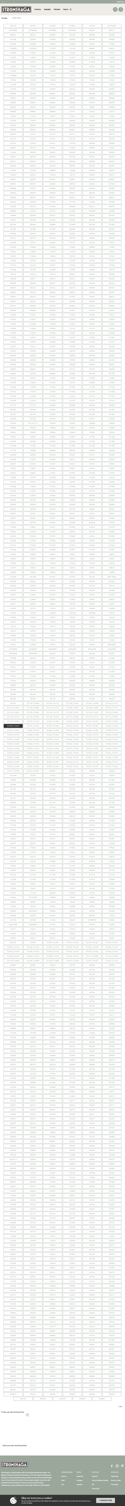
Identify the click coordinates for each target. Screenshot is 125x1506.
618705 (72, 644)
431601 (112, 1380)
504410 (13, 134)
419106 (33, 89)
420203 (53, 328)
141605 (72, 1182)
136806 (13, 215)
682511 (112, 30)
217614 (112, 875)
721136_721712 (13, 717)
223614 (112, 1195)
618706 (92, 644)
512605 (112, 658)
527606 (72, 1222)
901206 (53, 1137)
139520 (13, 617)
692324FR (33, 911)
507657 (13, 220)
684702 (112, 206)
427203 (33, 983)
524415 (53, 1046)
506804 (72, 405)
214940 (92, 62)
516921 (92, 667)
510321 (92, 242)
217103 (112, 387)
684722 (72, 157)
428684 (112, 1164)
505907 (112, 288)
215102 (72, 328)
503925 (33, 161)
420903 (72, 373)
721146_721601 (13, 712)
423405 (112, 500)
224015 (53, 1186)
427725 (33, 997)
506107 (33, 292)
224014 (72, 1186)
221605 (72, 802)
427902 (92, 1001)
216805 (92, 382)
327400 (33, 229)
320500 (33, 215)
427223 (53, 983)
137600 (13, 270)
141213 (72, 1010)
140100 (33, 906)
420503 (33, 355)
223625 (92, 1195)
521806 (13, 784)
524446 (13, 1055)
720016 (72, 423)
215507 (112, 410)
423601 (112, 509)
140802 (72, 897)
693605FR (92, 649)
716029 (112, 635)
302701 (13, 464)
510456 (53, 247)
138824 (13, 554)
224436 (112, 1308)
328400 (13, 455)
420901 (33, 369)
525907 (72, 1218)
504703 (72, 283)
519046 (13, 848)
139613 (13, 622)
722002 (13, 888)
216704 (92, 893)
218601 (33, 468)
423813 (53, 581)
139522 (33, 631)
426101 (53, 839)
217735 (92, 396)
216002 (53, 342)
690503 (13, 1019)
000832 (92, 130)
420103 (72, 351)
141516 (53, 1231)
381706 (13, 224)
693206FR (112, 644)
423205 (33, 504)
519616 (13, 830)
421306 (13, 577)
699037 (33, 179)
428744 (33, 1141)
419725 (112, 139)
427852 (112, 1006)
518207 (13, 938)
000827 (112, 125)
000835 (92, 771)
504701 (53, 283)
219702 (112, 595)
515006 (112, 491)
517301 (13, 676)
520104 (33, 821)
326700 (92, 89)
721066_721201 (92, 730)
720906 (53, 437)
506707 (33, 297)
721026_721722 (72, 762)
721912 (53, 888)
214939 (112, 57)
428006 (13, 1028)
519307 (112, 830)
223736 (53, 1200)
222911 (92, 1114)
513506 (72, 541)
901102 (112, 793)
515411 (92, 662)
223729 (92, 1254)
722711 (112, 1015)
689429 (13, 197)
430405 (53, 1317)
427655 (33, 1001)
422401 (112, 653)
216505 (92, 378)
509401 (112, 229)
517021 (53, 671)
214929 (92, 57)
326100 (33, 71)
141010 (92, 775)
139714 (13, 626)
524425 (112, 1046)
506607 (13, 297)
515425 (112, 662)
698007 (92, 48)
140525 (53, 933)
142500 (112, 1168)
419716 (92, 134)
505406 (72, 306)
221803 (53, 1073)
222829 (33, 1164)
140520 (33, 933)
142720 (112, 1335)
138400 (13, 572)
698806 (112, 107)
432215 (13, 1394)
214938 (72, 53)
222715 (33, 1204)
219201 (53, 464)
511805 (53, 446)
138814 (33, 554)
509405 (13, 233)
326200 (53, 71)
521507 (72, 784)
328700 (72, 450)
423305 (13, 504)
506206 (53, 292)
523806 (33, 970)
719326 (112, 116)
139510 (112, 613)
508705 (72, 658)
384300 (72, 1376)
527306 (92, 1173)
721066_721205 (72, 730)
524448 (92, 1051)
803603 (72, 920)
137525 (92, 265)
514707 (112, 473)
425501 (53, 843)
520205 (13, 821)
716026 (33, 640)
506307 (72, 292)
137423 (33, 260)
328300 (33, 455)
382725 (53, 1064)
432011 (92, 1390)
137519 (53, 265)
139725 (72, 626)
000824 (53, 125)
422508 (13, 581)
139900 (92, 906)
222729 (112, 1159)
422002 (112, 532)
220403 (13, 870)
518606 (72, 861)
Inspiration (47, 9)
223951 (33, 1344)
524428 (92, 1046)
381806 (33, 224)
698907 (92, 179)
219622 (33, 595)
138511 (92, 568)
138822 (13, 559)
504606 (33, 283)
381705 (53, 699)
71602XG (13, 48)
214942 (53, 66)
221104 (53, 807)
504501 (72, 274)
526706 (112, 1268)
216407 (13, 351)
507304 (112, 414)
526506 (112, 1218)
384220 (33, 1376)
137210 (33, 75)
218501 (53, 468)
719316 (112, 111)
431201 (33, 1380)
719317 (53, 116)
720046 (72, 428)
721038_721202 (72, 744)
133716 (72, 175)
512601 (13, 662)
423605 (72, 500)
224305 (33, 1331)
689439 (53, 193)
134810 (53, 256)
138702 (33, 635)
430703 (112, 1313)
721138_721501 (92, 712)
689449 (92, 188)
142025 (72, 1263)
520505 (112, 811)
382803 (72, 1064)
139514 (92, 626)
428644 (13, 1141)
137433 (72, 260)
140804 (112, 1286)
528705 (33, 1358)
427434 (33, 992)
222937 (13, 1123)
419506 (72, 148)
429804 (53, 1286)
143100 (72, 1340)
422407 (92, 915)
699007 (72, 179)
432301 (53, 1394)
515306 (53, 491)
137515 (33, 265)
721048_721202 (72, 739)
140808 (53, 897)
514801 (33, 527)
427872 (33, 1010)
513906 (112, 536)
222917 (92, 1119)
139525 (72, 631)
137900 (72, 270)
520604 (92, 811)
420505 (53, 360)
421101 (72, 369)
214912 (112, 62)
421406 (112, 437)
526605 (72, 1173)
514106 (53, 532)
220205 (72, 870)
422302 (92, 653)
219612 (72, 595)
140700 (92, 933)
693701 (53, 1349)
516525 (92, 477)
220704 (13, 811)
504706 (112, 283)
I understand (105, 1500)
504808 (72, 301)
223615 (72, 1195)
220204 (72, 893)
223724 (92, 1250)
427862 (13, 1010)
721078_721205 (112, 721)
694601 (33, 1353)
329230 (53, 590)
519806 (92, 821)
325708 (13, 44)
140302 (72, 902)
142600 (33, 1218)
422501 (92, 518)
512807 (72, 550)
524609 (53, 1055)
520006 (53, 821)
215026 (33, 324)
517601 (13, 681)
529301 (92, 1358)
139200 (33, 613)
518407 (112, 861)
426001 (72, 839)
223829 (13, 1259)
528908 (72, 1331)
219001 (92, 464)
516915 (33, 667)
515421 (13, 667)
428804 (53, 1150)
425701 (13, 843)
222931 (13, 1119)
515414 (92, 825)
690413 (33, 1019)
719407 (112, 247)
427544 (92, 988)
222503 (72, 1073)
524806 (33, 1037)
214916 (53, 1096)
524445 (112, 1051)
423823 (33, 581)
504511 (33, 279)
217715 (13, 405)
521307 (112, 784)
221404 (112, 802)
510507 (53, 297)
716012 (92, 640)
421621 (72, 455)
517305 (33, 676)
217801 (72, 473)
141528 (13, 1236)
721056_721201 (33, 739)
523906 (53, 970)
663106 (112, 1128)
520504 (13, 816)
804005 (33, 1182)
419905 (53, 355)
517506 (92, 676)
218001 (33, 473)
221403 (13, 1078)
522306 (33, 780)
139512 (13, 631)
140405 (33, 902)
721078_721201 (13, 726)
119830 (92, 1177)
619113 (72, 134)
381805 (92, 699)
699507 (13, 184)
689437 (72, 193)
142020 (53, 1263)
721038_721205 (92, 744)
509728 (72, 238)
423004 (92, 509)
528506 (92, 1353)
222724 (53, 1105)
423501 (13, 513)
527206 (13, 1263)
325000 (53, 35)
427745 (53, 997)
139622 (33, 617)
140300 (112, 902)
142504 (33, 1173)
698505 (112, 93)
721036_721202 (72, 748)
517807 (53, 866)
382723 (33, 1064)
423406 (92, 495)
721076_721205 (112, 726)
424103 (112, 581)
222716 (72, 1110)
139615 (92, 617)
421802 (33, 536)
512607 (112, 550)
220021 (112, 599)
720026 (112, 423)
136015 (33, 175)
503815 (112, 161)
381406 (72, 220)
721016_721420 (52, 757)
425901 (92, 839)
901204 (13, 793)
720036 (33, 428)
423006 (53, 500)
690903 (112, 1019)
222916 (33, 1123)
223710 (13, 1272)
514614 (13, 522)
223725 (33, 1254)
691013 (92, 1024)
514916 (13, 495)
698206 (33, 93)
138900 (92, 608)
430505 (72, 1317)
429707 (23, 1399)
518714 (13, 857)
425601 (33, 843)
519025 (112, 848)
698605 (13, 102)
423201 (72, 513)
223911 (13, 1295)
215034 (92, 324)
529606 (92, 1362)
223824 (13, 1254)
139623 (112, 617)
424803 (92, 681)
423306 (112, 495)
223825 (72, 1254)
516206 (72, 482)
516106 (92, 482)
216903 (33, 387)
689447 (112, 188)
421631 (13, 703)
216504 (13, 897)
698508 (92, 93)
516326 (53, 482)
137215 (53, 75)
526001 (92, 1218)
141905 (92, 1182)
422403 (72, 915)
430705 (112, 1317)
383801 (53, 1141)
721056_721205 (13, 739)
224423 (33, 1308)
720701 (13, 437)
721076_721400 (52, 726)
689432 (33, 193)
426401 (112, 834)
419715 (13, 139)
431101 (13, 1344)
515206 (72, 491)
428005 (112, 1024)
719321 (72, 116)
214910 (33, 62)
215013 (92, 419)
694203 (33, 1024)
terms (30, 1503)
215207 (92, 333)
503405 (72, 166)
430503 (72, 1313)
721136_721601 (33, 717)
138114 (33, 563)
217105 (92, 387)
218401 (72, 468)
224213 (92, 1322)
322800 (82, 1399)
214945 (13, 71)
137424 (72, 563)
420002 (92, 360)
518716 (72, 857)
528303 (92, 1367)
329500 (72, 1227)
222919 (92, 1123)
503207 (112, 166)
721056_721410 (92, 735)
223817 (53, 1250)
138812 (33, 559)
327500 (13, 459)
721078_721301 (72, 721)
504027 (112, 157)
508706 (92, 658)
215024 (112, 319)
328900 (33, 450)
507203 (53, 414)
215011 (112, 315)
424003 (92, 581)
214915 (72, 66)
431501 (92, 1380)
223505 (13, 1177)
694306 (112, 120)
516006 (112, 482)
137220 (112, 75)
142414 (92, 1290)
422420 (112, 911)
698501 (53, 93)
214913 (112, 53)
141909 (112, 1182)
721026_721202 (33, 766)
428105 (72, 1028)
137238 (13, 84)
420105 (92, 355)
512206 (72, 441)
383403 (92, 1132)
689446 (53, 188)
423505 (92, 500)
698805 (13, 111)
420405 (33, 360)
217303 (72, 392)
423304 (33, 509)
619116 (33, 134)
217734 (112, 870)
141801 (33, 1263)
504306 (112, 143)
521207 (13, 789)
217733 (112, 396)
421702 (53, 536)
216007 (72, 342)
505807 (92, 288)
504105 (33, 148)
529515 (72, 1362)
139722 (112, 622)
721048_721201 (112, 739)
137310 (13, 568)
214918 (33, 53)
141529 (92, 1231)
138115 (13, 274)
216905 (13, 387)
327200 (112, 224)
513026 (92, 545)
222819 (112, 1204)
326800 (53, 224)
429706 (92, 1277)
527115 (33, 1213)
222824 (92, 1105)
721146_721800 (92, 708)
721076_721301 (72, 726)
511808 (72, 446)
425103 (33, 685)
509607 (92, 233)
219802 (33, 599)
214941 (72, 315)
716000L (111, 71)
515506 (112, 486)
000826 (92, 125)
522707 (72, 965)
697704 (13, 26)
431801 (33, 1385)
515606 (92, 486)
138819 (72, 554)
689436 (13, 193)
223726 (33, 1245)
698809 (53, 111)
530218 (13, 1376)
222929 (112, 1123)
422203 (72, 653)
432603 (43, 1399)
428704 (33, 1209)
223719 (13, 1277)
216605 (13, 382)
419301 (112, 148)
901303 (112, 789)
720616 (72, 432)
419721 (53, 143)
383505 (112, 1132)
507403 (13, 419)
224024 (33, 1191)
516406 (72, 486)
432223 (72, 1390)
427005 (33, 920)
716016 (53, 640)
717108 (72, 202)
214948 (92, 53)
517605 (112, 676)
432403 (72, 1394)
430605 (92, 1317)
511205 (112, 446)
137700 (33, 270)
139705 (72, 622)
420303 (112, 351)
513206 (33, 545)
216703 (72, 382)
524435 (53, 1051)
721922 (112, 888)
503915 (53, 161)
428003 (53, 1028)
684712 (92, 206)
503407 (53, 152)
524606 (92, 1055)
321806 (72, 211)
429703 (112, 1394)
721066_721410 (33, 730)
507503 (53, 419)
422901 (13, 518)
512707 (92, 550)
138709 (72, 635)
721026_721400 (13, 766)
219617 (92, 595)
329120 (92, 586)
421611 (92, 455)
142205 (72, 1241)
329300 (53, 1195)
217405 (92, 392)
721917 (72, 888)
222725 (72, 1159)
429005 (33, 1155)
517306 (53, 676)
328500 (112, 450)
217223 (53, 392)
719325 (33, 120)
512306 (53, 441)
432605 (62, 1399)
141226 (72, 1015)
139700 (33, 622)
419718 (72, 139)
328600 (92, 450)
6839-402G (111, 577)
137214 (72, 1281)
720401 (33, 432)
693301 (13, 1349)
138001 (92, 270)
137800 (53, 270)
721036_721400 (52, 748)
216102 (92, 342)
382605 (112, 699)
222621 (53, 938)
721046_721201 (92, 753)
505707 (72, 288)
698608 (112, 98)
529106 (112, 1331)
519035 (53, 848)
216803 (112, 382)
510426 (13, 247)
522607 (53, 965)
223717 (72, 1272)
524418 (33, 1046)
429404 (92, 1146)
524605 (72, 1055)
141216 (112, 1010)
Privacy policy (95, 1488)
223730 (33, 1200)
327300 (13, 229)
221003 (112, 1082)
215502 (112, 333)
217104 (33, 893)
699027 (13, 179)
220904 (92, 807)
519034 (33, 848)
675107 (53, 924)
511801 (33, 446)
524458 (33, 1128)
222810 (33, 1101)
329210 (13, 590)
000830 (53, 130)
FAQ (93, 1484)
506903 (92, 405)
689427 (33, 197)
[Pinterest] (122, 1466)
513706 (33, 541)
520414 (72, 816)
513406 (92, 541)
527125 (53, 1213)
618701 (53, 644)
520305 (92, 816)
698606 (72, 102)
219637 (112, 938)
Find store (57, 9)
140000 (72, 906)
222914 (33, 1119)
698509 (33, 98)
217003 (72, 387)
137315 (33, 84)
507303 (92, 414)
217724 (33, 875)
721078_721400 (52, 721)
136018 (13, 175)
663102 (92, 1128)
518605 (53, 861)
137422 (13, 260)
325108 (13, 39)
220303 (53, 870)
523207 (92, 974)
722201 (72, 884)
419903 (33, 351)
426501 (92, 834)
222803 (33, 1078)
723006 (72, 1191)
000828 (13, 130)
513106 (53, 545)
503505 (53, 166)
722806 (53, 1132)
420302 (33, 364)
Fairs (62, 1484)
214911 (72, 310)
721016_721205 (13, 771)
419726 (33, 143)
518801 (112, 852)
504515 (72, 279)
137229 (33, 80)
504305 (92, 143)
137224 (92, 1263)
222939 (13, 1128)
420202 (13, 364)
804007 (112, 1177)
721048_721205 (92, 739)
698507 (13, 98)
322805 (102, 1399)
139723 (33, 1236)
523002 (13, 970)
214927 (13, 1096)
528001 (112, 1213)
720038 (13, 428)
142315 (72, 1290)
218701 (13, 468)
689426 (92, 193)
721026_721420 (92, 762)
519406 (53, 830)
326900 (92, 229)
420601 (92, 364)
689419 (92, 197)
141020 (72, 775)
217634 (13, 875)
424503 (33, 681)
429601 (53, 1277)
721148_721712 (52, 708)
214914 (92, 310)
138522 (72, 559)
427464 (92, 992)
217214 (92, 879)
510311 (72, 242)
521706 (33, 784)
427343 (13, 983)
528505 (72, 1353)
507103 (13, 414)
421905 (92, 532)
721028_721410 (92, 757)
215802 (92, 337)
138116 (33, 274)
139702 (53, 622)
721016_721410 (92, 766)
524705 (13, 1037)
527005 (13, 1213)
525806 (72, 1091)
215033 (13, 423)
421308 (33, 577)
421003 (92, 373)
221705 (53, 802)
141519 (33, 1231)
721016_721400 (13, 757)
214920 (53, 62)
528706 (53, 1358)
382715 (13, 1064)
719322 (92, 116)
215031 (72, 324)
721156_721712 (112, 703)
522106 (72, 780)
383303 (72, 1132)
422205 (53, 653)
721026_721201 (72, 766)
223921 (13, 1186)
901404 (53, 789)
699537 (53, 301)
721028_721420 (13, 753)
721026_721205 (52, 766)
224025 (13, 1191)
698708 (112, 102)
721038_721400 (52, 744)
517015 (112, 667)
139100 (13, 613)
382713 (112, 1060)
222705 (13, 1069)
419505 (72, 378)
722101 (92, 884)
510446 (33, 247)
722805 (33, 1132)
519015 (53, 852)
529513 (53, 1362)
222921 (112, 1114)
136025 (92, 170)
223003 (33, 1146)
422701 (53, 518)
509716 (13, 238)
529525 (33, 1362)
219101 (72, 464)
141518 (72, 1231)
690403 (53, 1019)
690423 (72, 1024)
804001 (13, 1182)
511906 (112, 441)
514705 (112, 522)
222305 (72, 798)
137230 (72, 80)
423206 (13, 500)
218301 (92, 468)
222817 (33, 1110)
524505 (33, 1055)
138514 (33, 568)
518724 (92, 857)
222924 (53, 1119)
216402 (112, 346)
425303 (72, 685)
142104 (13, 1241)
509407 (53, 233)
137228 (53, 80)
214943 (53, 57)
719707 (53, 252)
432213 (33, 1394)
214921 (112, 310)
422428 (13, 915)
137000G (13, 75)
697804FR (92, 920)
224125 (72, 1326)
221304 (13, 807)
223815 (53, 1254)
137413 (92, 256)
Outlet (63, 1480)
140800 (112, 897)
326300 (72, 71)
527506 (13, 1150)
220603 (92, 1078)
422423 (33, 915)
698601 (72, 98)
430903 (33, 1317)
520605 (72, 811)
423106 (33, 500)
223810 (112, 1241)
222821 (13, 1105)
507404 (33, 419)
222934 (72, 1119)
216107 (112, 342)
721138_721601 (72, 712)
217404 (33, 879)
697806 (72, 26)
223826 (72, 1245)
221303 (13, 1087)
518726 (33, 861)
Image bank (80, 1476)
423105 (53, 504)
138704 (13, 635)
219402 (72, 590)
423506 (72, 495)
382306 (92, 694)
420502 (72, 364)
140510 (112, 929)
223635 (33, 1159)
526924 (72, 1209)
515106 (92, 491)
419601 (53, 148)
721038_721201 (112, 744)
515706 (53, 486)
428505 (53, 1060)
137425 (53, 260)
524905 (112, 1037)
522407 (13, 965)
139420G (92, 613)
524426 (13, 1051)
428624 (53, 1164)
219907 (92, 599)
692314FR (13, 924)
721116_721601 (112, 717)
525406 (72, 1087)
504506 (13, 279)
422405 (53, 522)
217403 (112, 392)
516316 (33, 482)
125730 (72, 608)
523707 (72, 979)
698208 (13, 93)
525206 (92, 1042)
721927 (13, 893)
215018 (72, 319)
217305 (92, 410)
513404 (112, 821)
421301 (53, 577)
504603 (112, 279)
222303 (112, 1073)
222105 (112, 798)
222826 (13, 1114)
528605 (112, 1353)
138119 (53, 274)
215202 (112, 328)
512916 (33, 550)
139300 (53, 613)
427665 (53, 1001)
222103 (92, 1069)
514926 (33, 495)
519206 (13, 834)
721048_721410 (52, 739)
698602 (92, 98)
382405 (33, 699)
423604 (92, 504)
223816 (53, 1245)
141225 (13, 1015)
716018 (92, 44)
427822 (53, 1006)
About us (63, 1476)
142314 (53, 1290)
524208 (13, 974)
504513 (53, 279)
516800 (33, 644)
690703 (72, 1019)
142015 (53, 1281)
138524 (53, 559)
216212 (13, 346)
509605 (72, 233)
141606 (53, 1182)
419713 (33, 139)
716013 (13, 644)
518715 (33, 857)
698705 (13, 107)
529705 (112, 1362)
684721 (92, 157)
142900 (33, 1340)
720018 (53, 423)
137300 (53, 1033)
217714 (92, 875)
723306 (13, 1195)
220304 (53, 893)
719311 (72, 111)
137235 (92, 80)
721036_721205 (92, 748)
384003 (53, 1335)
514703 (53, 1024)
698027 (13, 301)
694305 (13, 125)
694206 (72, 120)
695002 (33, 202)
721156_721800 (92, 703)
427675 (72, 1001)
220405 (112, 866)
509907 (112, 238)
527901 (92, 1213)
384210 (53, 1376)
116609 (92, 84)
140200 (13, 906)
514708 (92, 473)
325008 (112, 35)
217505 (13, 396)
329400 (53, 1227)
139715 (53, 626)
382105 (53, 694)
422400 (72, 522)
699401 (33, 184)
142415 (112, 1290)
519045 (112, 843)
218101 (13, 473)
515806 (33, 486)
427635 (112, 997)
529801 (112, 1367)
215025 (13, 324)
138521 (112, 559)
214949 (13, 62)
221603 (112, 1069)
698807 (33, 111)
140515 (13, 933)
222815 (53, 1204)
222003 (92, 1073)
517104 (53, 825)
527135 (72, 1213)
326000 (72, 44)
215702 (53, 337)
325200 (92, 35)
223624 (13, 1200)
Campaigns (4, 18)
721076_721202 (92, 726)
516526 (72, 477)
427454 (72, 992)
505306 (53, 306)
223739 (72, 1204)
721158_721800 (33, 703)
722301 (33, 884)
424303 (33, 586)
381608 (112, 220)
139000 (112, 608)
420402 (53, 364)
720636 (112, 432)
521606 (53, 784)
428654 (72, 1164)
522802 (92, 965)
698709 (53, 107)
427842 (92, 1006)
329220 (33, 590)
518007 (33, 866)
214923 (13, 57)
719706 (72, 252)
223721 (92, 1245)
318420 (53, 1177)
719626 (92, 252)
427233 (72, 983)
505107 (13, 306)
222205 (92, 798)
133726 (53, 175)
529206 (13, 1335)
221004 (72, 807)
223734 (112, 1200)
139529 (112, 631)
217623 (33, 400)
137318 (72, 84)
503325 (72, 152)
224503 (72, 1385)
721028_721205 (33, 762)
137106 (72, 48)
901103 (92, 793)
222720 (13, 1101)
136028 (72, 170)
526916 (33, 1259)
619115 (53, 134)
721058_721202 (33, 735)
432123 (33, 1390)
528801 (53, 1331)
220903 (53, 1078)
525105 (72, 1042)
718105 (72, 1168)
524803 (72, 1037)
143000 (53, 1340)
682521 (92, 30)
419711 (53, 139)
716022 (72, 640)
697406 (53, 206)
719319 (13, 116)
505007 (112, 301)
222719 (92, 1204)
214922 (13, 66)
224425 (92, 1304)
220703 (13, 1082)
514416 (112, 527)
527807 (92, 1222)
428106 (112, 1028)
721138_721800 (33, 712)
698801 (92, 107)
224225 (112, 1326)
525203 (13, 1046)
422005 (72, 532)
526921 (92, 1209)
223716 (33, 1272)
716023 (112, 640)
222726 (92, 1110)
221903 (72, 1069)
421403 (13, 441)
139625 (72, 617)
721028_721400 (112, 757)
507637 (92, 215)
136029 (53, 170)
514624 (112, 518)
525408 (53, 1087)
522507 (33, 965)
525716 (112, 1087)
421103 (112, 373)
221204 (33, 807)
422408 (92, 522)
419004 (13, 53)
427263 (13, 988)
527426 (33, 1222)
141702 (13, 1281)
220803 (33, 1082)
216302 (72, 346)
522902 (112, 965)
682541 (13, 35)
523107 (72, 974)
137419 (112, 256)
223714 (92, 1272)
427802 (33, 1006)
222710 (112, 1096)
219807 (53, 599)
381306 (53, 220)
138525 (92, 559)
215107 (92, 328)
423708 (53, 477)
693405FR (53, 649)
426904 (53, 911)
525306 (33, 1087)
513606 (53, 541)
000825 (72, 125)
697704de (112, 26)
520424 (53, 816)
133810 (112, 775)
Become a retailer (116, 1480)
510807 (92, 297)
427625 (92, 997)
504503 (92, 274)
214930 (72, 62)
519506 (33, 830)
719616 (112, 252)
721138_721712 (52, 712)
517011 (13, 671)
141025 (33, 775)
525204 (112, 1263)
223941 (53, 1191)
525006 (13, 1042)
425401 (72, 843)
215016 (53, 319)
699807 (53, 184)
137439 (112, 260)
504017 (13, 161)
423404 (13, 509)
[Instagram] (117, 1466)
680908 (13, 188)
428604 (13, 1209)
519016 (72, 852)
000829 (33, 130)
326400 (92, 71)
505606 (13, 310)
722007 (33, 888)
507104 (33, 414)
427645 (13, 1001)
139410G (72, 613)
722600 (112, 879)
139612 (53, 617)
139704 (92, 622)
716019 (13, 640)
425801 (112, 839)
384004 (33, 1335)
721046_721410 (33, 753)
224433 (53, 1308)
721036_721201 (112, 748)
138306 (92, 572)
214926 (72, 1096)
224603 (92, 1385)
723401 (92, 1155)
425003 (13, 685)
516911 (53, 667)
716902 (13, 170)
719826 (33, 252)
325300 (53, 39)
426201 (33, 839)
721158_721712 (52, 703)
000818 (13, 202)
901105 (53, 793)
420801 (13, 369)
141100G (13, 775)
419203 (92, 184)
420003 (53, 351)
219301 (33, 464)
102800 (112, 1137)
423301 (53, 513)
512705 (33, 662)
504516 (92, 279)
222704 (112, 1064)
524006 (72, 970)
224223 (112, 1322)
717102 (33, 170)
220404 (13, 911)
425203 (53, 685)
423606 (53, 495)
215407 (72, 333)
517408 (72, 676)
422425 (92, 911)
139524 (112, 626)
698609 (53, 102)
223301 (112, 1173)
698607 (33, 102)
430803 (13, 1317)
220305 (33, 870)
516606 (13, 477)
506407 (92, 292)
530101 (92, 1371)
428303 (13, 1060)
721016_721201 (33, 771)
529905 (13, 1371)
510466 (72, 247)
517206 (112, 671)
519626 (112, 825)
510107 (33, 242)
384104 (72, 1335)
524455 (53, 1128)
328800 (53, 450)
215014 (13, 319)
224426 (92, 1308)
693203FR (112, 649)
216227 (53, 346)
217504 (13, 879)
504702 (13, 942)
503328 (92, 152)
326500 (53, 89)
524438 (33, 1051)
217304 (53, 879)
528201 (33, 1367)
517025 (33, 671)
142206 (33, 1241)
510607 (72, 297)
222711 (72, 1101)
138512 (53, 568)
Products (38, 9)
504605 (13, 283)
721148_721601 (72, 708)
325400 (72, 39)
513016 (72, 545)
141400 (33, 1033)
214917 (112, 1091)
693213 (13, 288)
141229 (112, 1236)
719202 (13, 152)
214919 (72, 57)
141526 (112, 1231)
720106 (92, 428)
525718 (13, 1091)
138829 (53, 554)
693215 (33, 288)
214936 (92, 1096)
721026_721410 (112, 762)
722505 (13, 884)
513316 (13, 545)
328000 (72, 229)
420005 (72, 355)
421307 (72, 577)
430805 (13, 1322)
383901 (72, 1141)
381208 (33, 220)
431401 (72, 1380)
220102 (72, 604)
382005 (13, 694)
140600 (72, 933)
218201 (112, 468)
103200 (72, 410)
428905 (72, 1150)
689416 (53, 197)
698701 (92, 102)
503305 (92, 166)
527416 (53, 1222)
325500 (92, 39)
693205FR (13, 649)
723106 (92, 1191)
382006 (112, 690)
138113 (112, 270)
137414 (92, 563)
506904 (112, 405)
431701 (13, 1385)
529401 (112, 1358)
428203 (112, 1055)
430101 (53, 1268)
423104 (72, 509)
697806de (53, 30)
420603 (112, 369)
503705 (13, 166)
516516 (112, 477)
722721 (92, 1015)
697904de (72, 30)
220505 (92, 866)
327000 (72, 224)
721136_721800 (112, 712)
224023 (92, 1186)
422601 (72, 518)
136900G (92, 211)
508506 (53, 310)
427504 (53, 988)
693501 (112, 1344)
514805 (13, 527)
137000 (112, 44)
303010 (92, 459)
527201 (112, 1259)
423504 (112, 504)
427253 (112, 983)
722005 (112, 884)
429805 (72, 1286)
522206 (53, 780)
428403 (33, 1060)
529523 (13, 1362)
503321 (13, 157)
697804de (33, 30)
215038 (33, 328)
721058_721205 (52, 735)
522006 (92, 780)
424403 (53, 586)
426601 (72, 834)
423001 (112, 513)
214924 (13, 315)
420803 (53, 373)
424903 (112, 681)
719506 (33, 256)
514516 (92, 527)
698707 (33, 107)
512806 (53, 550)
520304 (112, 816)
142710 (92, 1335)
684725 (33, 157)
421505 (33, 441)
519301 (92, 830)
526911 (72, 1259)
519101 (53, 834)
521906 (112, 780)
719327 (53, 120)
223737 (92, 1200)
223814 (112, 1250)
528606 (13, 1358)
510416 (112, 242)
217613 (112, 400)
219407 (92, 590)
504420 (112, 130)
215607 (33, 337)
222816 (112, 1110)
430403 (33, 1313)
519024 (92, 848)
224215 (92, 1326)
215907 (33, 342)
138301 (72, 572)
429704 (72, 1277)
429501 (33, 1277)
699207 (92, 175)
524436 (72, 1051)
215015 (33, 319)
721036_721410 (33, 748)
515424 (72, 825)
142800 (13, 1340)
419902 (72, 360)
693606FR (72, 649)
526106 (112, 1281)
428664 (92, 1164)
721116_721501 (13, 721)
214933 (33, 57)
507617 (53, 215)
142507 (53, 1173)
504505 (112, 274)
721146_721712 (112, 708)
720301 (13, 432)
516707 (33, 477)
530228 (112, 1371)
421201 (92, 369)
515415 (72, 662)
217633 (72, 396)
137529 (112, 265)
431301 (53, 1380)
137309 (72, 1033)
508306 (112, 306)
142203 (53, 1241)
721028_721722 (72, 757)
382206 (72, 694)
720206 (112, 428)
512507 (53, 459)
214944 (92, 315)
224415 (72, 1304)
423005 (72, 504)
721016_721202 (112, 766)
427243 (92, 983)
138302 (33, 572)
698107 (112, 48)
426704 (53, 811)
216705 (53, 382)
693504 (112, 920)
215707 (72, 337)
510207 (53, 242)
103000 (53, 410)
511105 (13, 450)
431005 (112, 1340)
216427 (13, 608)
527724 (53, 1218)
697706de (13, 30)
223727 (33, 1250)
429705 (112, 1277)
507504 (72, 419)
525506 (92, 1087)
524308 (33, 974)
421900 (13, 658)
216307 (92, 346)
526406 (92, 1268)
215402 (53, 333)
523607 (53, 979)
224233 (13, 1326)
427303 (92, 979)
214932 (33, 66)
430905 (33, 1322)
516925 (72, 667)
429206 (53, 1146)
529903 (33, 1371)
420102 (112, 360)
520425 (33, 816)
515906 (13, 486)
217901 (53, 473)
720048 (53, 428)
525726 (33, 1091)
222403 (33, 1069)
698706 (72, 107)
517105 (72, 671)
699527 (33, 301)
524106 (92, 970)
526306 (33, 1286)
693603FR (33, 653)
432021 (13, 1390)
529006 (92, 1331)
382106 (33, 694)
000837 (53, 771)
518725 (112, 857)
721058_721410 (112, 730)
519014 (33, 852)
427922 (112, 1001)
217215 (13, 392)
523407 (13, 979)
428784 (53, 1168)
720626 (92, 432)
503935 (72, 161)
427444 (53, 992)
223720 (92, 1241)
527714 (13, 1268)
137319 (53, 84)
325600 (112, 39)
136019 (112, 170)
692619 (33, 658)
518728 (13, 861)
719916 (13, 252)
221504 (92, 802)
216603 (33, 382)
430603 (92, 1313)
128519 (112, 84)
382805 (92, 1064)
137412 (72, 256)
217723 (72, 400)
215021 (92, 319)
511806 (13, 446)
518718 (53, 857)
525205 (112, 1042)
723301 (33, 1195)
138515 (72, 568)
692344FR (33, 924)
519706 (13, 825)
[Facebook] (111, 1466)
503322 (112, 152)
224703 (112, 1385)
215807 (112, 337)
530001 (72, 1371)
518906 (92, 852)
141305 (13, 1033)
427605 (72, 997)
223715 (112, 1272)
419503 (33, 378)
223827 (72, 1250)
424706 (72, 681)
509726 (53, 238)
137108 (53, 48)
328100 (53, 455)
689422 (112, 193)
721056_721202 (112, 735)
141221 (53, 1015)
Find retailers (114, 1484)
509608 (112, 233)
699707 (72, 184)
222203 (13, 1073)
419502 (53, 378)
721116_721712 (92, 717)
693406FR (33, 649)
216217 (33, 346)
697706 (33, 26)
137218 (92, 75)
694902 (72, 206)
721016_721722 (112, 753)
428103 (92, 1028)
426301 (13, 839)
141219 (92, 1281)
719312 (92, 111)
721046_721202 (52, 753)
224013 (33, 1186)
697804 (53, 26)
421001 (53, 369)
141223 (33, 1015)
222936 (72, 1123)
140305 (92, 902)
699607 (112, 179)
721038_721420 (13, 744)
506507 (112, 292)
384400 (92, 1376)
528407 (13, 1313)
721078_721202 (92, 721)
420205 (112, 355)
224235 (13, 1331)
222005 (13, 802)
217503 (33, 396)
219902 (72, 599)
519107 (33, 834)
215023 (112, 419)
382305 (112, 694)
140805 (92, 897)
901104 (72, 793)
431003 (92, 1340)
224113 (53, 1322)
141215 (53, 1010)
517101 (92, 671)
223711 (53, 1272)
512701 (53, 662)
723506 (112, 1155)
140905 (13, 780)
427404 (112, 988)
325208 (33, 39)
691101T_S (33, 423)
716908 (92, 202)
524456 (72, 1128)
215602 (13, 337)
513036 (112, 545)
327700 (53, 229)
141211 (92, 1010)
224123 (72, 1322)
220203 (92, 870)
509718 (33, 238)
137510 (13, 265)
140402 (13, 902)
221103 (72, 1078)
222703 (53, 1069)
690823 (92, 1019)
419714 (112, 134)
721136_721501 (52, 717)
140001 (53, 906)
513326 (112, 541)
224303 (33, 1326)
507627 (72, 215)
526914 (53, 1259)
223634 (53, 1159)
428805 (33, 1150)
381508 (92, 220)
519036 (72, 848)
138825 (92, 554)
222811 (112, 1101)
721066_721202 (52, 730)
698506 (53, 98)
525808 (92, 1091)
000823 (33, 125)
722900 (92, 1168)
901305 (92, 789)
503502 (33, 152)
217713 (33, 405)
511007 (92, 437)
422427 (53, 915)
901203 (33, 793)
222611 (33, 938)
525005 (33, 1042)
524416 (72, 1046)
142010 (33, 1281)
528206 (13, 1367)
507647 (112, 215)
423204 (53, 509)
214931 (33, 315)
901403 (72, 789)
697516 (33, 206)
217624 (72, 875)
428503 (72, 1060)
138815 (112, 554)
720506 (53, 432)
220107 (92, 604)
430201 (72, 1268)
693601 (112, 1349)
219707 (13, 599)
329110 (112, 586)
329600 (92, 1227)
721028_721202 (13, 762)
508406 (33, 310)
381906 (72, 690)
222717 (112, 1105)
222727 (13, 1110)
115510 (112, 915)
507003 (13, 410)
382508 (72, 699)
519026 (13, 852)
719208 (53, 202)
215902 (13, 342)
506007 (13, 292)
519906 (72, 821)
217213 (92, 1137)
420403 (13, 355)
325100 (72, 35)
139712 (92, 635)
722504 (33, 1177)
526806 (13, 1222)
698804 (92, 247)
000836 (72, 771)
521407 (92, 784)
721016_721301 (33, 757)
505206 (33, 306)
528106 (13, 1218)
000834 (112, 771)
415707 (53, 211)
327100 (92, 224)
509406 (33, 233)
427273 (33, 988)
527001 (112, 1209)
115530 (53, 920)
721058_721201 (72, 735)
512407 (33, 459)
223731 (72, 1200)
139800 (112, 906)
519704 (33, 825)
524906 (92, 1037)
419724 (92, 139)
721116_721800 (72, 717)
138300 (112, 572)
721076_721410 (33, 726)
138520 (13, 563)
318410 (112, 1222)
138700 (112, 563)
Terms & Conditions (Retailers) (100, 1480)
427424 (13, 992)
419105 (112, 184)
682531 (33, 35)
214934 (53, 315)
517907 (112, 933)
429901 (92, 1286)
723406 (72, 1155)
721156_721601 (13, 708)
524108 (112, 970)
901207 (72, 1137)
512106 (92, 441)
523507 (33, 979)
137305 (92, 1033)
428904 (92, 1150)
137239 (112, 80)
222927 (112, 1119)
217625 (13, 400)
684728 (53, 157)
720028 (92, 423)
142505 (13, 1173)
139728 (72, 1236)
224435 (112, 1304)
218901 (112, 464)
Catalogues (80, 1480)
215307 (33, 333)
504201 (13, 148)
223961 (53, 1344)
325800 (33, 44)
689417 (112, 197)
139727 (53, 1236)
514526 (72, 527)
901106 (112, 1227)
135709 (13, 89)
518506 (92, 861)
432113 (112, 1390)
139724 (33, 626)
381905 (92, 690)
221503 (53, 1082)
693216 (53, 288)
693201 (92, 1344)
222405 (53, 798)
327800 (112, 455)
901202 (33, 1137)
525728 (53, 1091)
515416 (33, 491)
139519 (92, 631)
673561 (33, 188)
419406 (92, 148)
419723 (13, 143)
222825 (92, 1159)
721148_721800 (33, 708)
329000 (72, 586)
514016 (92, 536)
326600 (72, 89)
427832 (72, 1006)
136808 (112, 211)
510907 (72, 437)
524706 (112, 1033)
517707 (72, 866)
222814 (72, 1105)
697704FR (33, 897)
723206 (112, 1191)
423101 (92, 513)
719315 (33, 116)
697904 (92, 26)
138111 (72, 459)
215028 (53, 324)
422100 (33, 522)
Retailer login (120, 2)
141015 (53, 775)
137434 (53, 563)
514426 (13, 532)
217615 (92, 400)
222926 (53, 1123)
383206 (13, 1132)
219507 (13, 595)
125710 (33, 608)
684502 (13, 211)
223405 (13, 1146)
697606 (112, 202)
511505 (92, 446)
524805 (53, 1037)
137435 (92, 260)
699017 (112, 175)
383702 (92, 1141)
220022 (33, 604)
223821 (13, 1250)
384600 (13, 1380)
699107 (53, 179)
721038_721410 (33, 744)
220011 (13, 604)
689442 (72, 188)
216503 (112, 378)
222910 (33, 1114)
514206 (33, 532)
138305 (53, 572)
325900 (53, 44)
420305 (13, 360)
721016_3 (13, 1159)
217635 (53, 396)
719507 (13, 256)
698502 (72, 93)
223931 (92, 1236)
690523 (13, 1024)
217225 (33, 392)
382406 (13, 699)
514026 (72, 536)
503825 (92, 161)
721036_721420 (13, 748)
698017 (112, 297)
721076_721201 (13, 730)
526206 (13, 1286)
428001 (33, 1028)
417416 (33, 211)
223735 (13, 1204)
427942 (13, 1006)
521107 (33, 789)
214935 (112, 66)
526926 (53, 1209)
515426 (13, 491)
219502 (112, 590)
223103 (72, 1177)
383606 (13, 1137)
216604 (112, 893)
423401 (33, 513)
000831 (72, 130)
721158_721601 (72, 703)
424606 (53, 681)
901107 (13, 1231)
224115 (53, 1326)
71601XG (32, 48)
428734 (33, 1168)
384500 (112, 1376)
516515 (13, 482)
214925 (92, 66)
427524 (72, 988)
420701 (112, 364)
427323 (112, 979)
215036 (13, 328)
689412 (72, 197)
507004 (33, 410)
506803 (53, 405)
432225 (53, 1390)
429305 (72, 1146)
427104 (13, 920)
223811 (112, 1245)
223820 (13, 1245)
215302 (13, 333)
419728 (72, 143)
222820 (53, 1101)
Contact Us (95, 1476)
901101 (13, 798)
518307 (13, 866)
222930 (72, 1114)
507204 (72, 414)
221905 (33, 802)
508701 (53, 658)
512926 (13, 550)
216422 (112, 604)
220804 (112, 807)
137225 (13, 80)
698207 (112, 89)
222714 (33, 1105)
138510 (112, 568)
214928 (53, 53)
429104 (13, 1155)
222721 (92, 1101)
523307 (112, 974)
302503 (112, 459)
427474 (112, 992)
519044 (92, 843)
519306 (72, 830)
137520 (72, 265)
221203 (112, 1078)
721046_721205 (72, 753)
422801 (33, 518)
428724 (13, 1168)
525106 (53, 1042)
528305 (72, 1367)
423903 (72, 581)
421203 (13, 378)
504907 (92, 301)
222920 (53, 1114)
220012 (53, 604)
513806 (13, 541)
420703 (33, 373)
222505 (33, 798)
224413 (13, 1308)
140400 (53, 902)
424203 (13, 586)
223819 (112, 1254)
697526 (13, 206)
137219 (72, 75)
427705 (13, 997)
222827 (53, 1110)
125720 (53, 608)
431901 (53, 1385)
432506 (92, 1394)
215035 (112, 324)
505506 (92, 306)
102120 (92, 577)
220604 (33, 811)
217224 (72, 879)
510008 (13, 242)
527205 (92, 1259)
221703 (33, 1073)
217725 (53, 400)
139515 (53, 631)
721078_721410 (33, 721)
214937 (33, 1096)
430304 (53, 1155)
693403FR (13, 653)
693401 (13, 1353)
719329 (13, 120)
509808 (92, 238)
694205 (92, 120)
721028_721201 (52, 762)
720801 (33, 437)
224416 (72, 1308)
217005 (53, 387)
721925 (92, 888)
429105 (112, 1150)
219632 (72, 938)
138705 (53, 635)
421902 (13, 536)
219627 (53, 595)
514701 (53, 527)
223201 (112, 1141)
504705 (92, 283)
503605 (33, 166)
